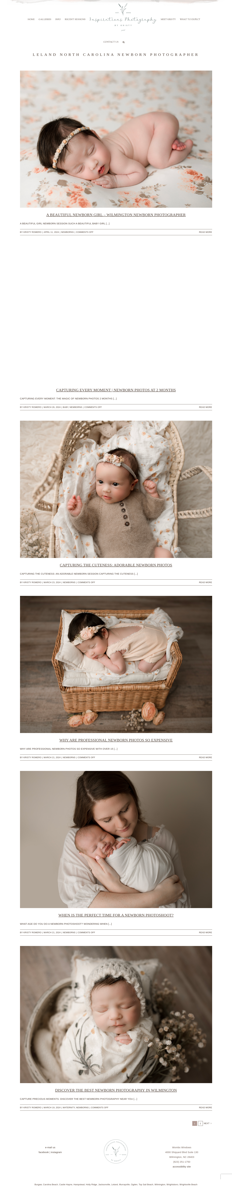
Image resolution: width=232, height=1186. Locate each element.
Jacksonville (104, 1184)
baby (65, 407)
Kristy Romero (32, 232)
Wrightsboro (172, 1184)
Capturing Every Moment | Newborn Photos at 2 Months (116, 390)
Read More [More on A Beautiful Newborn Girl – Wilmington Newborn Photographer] (205, 232)
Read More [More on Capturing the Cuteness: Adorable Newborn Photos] (205, 582)
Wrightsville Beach (188, 1184)
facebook (44, 1152)
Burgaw (38, 1184)
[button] (124, 42)
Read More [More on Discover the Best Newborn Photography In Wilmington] (205, 1107)
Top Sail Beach (146, 1184)
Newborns (67, 232)
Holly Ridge (91, 1184)
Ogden (134, 1184)
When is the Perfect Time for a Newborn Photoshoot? (116, 915)
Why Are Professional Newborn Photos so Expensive (116, 740)
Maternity (69, 1107)
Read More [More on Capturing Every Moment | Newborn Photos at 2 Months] (205, 407)
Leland (114, 1184)
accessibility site (182, 1166)
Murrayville (124, 1184)
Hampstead (79, 1184)
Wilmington (160, 1184)
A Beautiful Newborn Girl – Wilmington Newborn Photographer (116, 215)
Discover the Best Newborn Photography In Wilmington (116, 1090)
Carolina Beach (50, 1184)
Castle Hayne (65, 1184)
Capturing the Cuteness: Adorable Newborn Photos (116, 565)
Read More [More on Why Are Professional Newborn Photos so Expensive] (205, 757)
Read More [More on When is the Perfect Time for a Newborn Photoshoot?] (205, 932)
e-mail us (50, 1147)
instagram (56, 1152)
